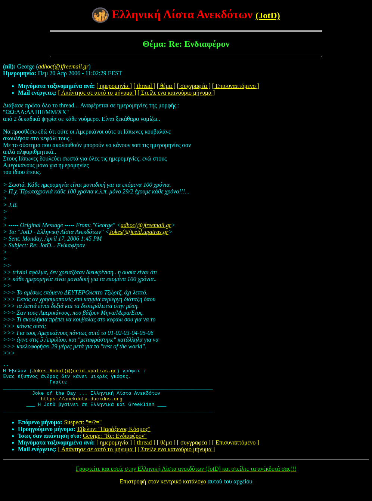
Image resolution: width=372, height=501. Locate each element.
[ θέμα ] (166, 86)
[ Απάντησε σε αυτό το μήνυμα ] (97, 92)
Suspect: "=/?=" (83, 432)
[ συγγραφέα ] (194, 86)
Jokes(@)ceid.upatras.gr (138, 232)
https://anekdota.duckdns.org (81, 406)
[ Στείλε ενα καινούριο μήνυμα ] (176, 92)
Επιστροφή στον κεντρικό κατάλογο (163, 491)
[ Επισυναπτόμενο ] (235, 86)
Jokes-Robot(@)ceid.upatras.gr (74, 372)
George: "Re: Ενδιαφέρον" (115, 446)
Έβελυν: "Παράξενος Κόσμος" (114, 439)
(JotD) (267, 15)
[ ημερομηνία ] (114, 86)
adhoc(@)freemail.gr (146, 225)
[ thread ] (144, 86)
